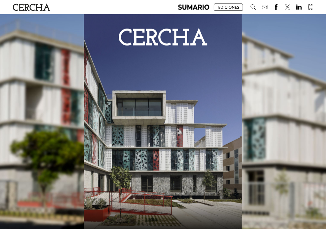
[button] (193, 7)
